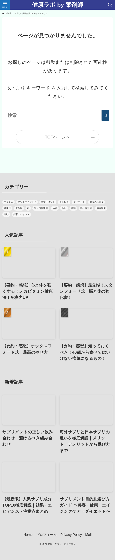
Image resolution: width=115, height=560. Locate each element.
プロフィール (46, 535)
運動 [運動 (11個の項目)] (6, 214)
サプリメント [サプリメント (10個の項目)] (48, 202)
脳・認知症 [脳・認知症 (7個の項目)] (86, 208)
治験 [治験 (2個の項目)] (54, 208)
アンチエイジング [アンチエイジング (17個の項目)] (27, 202)
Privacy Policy (71, 535)
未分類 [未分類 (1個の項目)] (18, 208)
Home (28, 535)
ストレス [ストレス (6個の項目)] (64, 202)
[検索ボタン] (110, 5)
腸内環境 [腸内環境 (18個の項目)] (101, 208)
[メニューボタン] (5, 5)
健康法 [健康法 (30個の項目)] (7, 208)
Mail (88, 535)
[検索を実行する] (105, 115)
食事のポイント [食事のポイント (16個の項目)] (21, 214)
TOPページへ (57, 137)
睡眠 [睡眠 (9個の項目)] (64, 208)
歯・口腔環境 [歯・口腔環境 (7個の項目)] (41, 208)
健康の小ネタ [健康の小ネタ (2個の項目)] (96, 202)
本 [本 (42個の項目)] (28, 208)
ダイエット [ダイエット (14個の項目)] (79, 202)
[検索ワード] (57, 115)
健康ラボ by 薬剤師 (57, 5)
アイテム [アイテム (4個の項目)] (8, 202)
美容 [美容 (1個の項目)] (73, 208)
